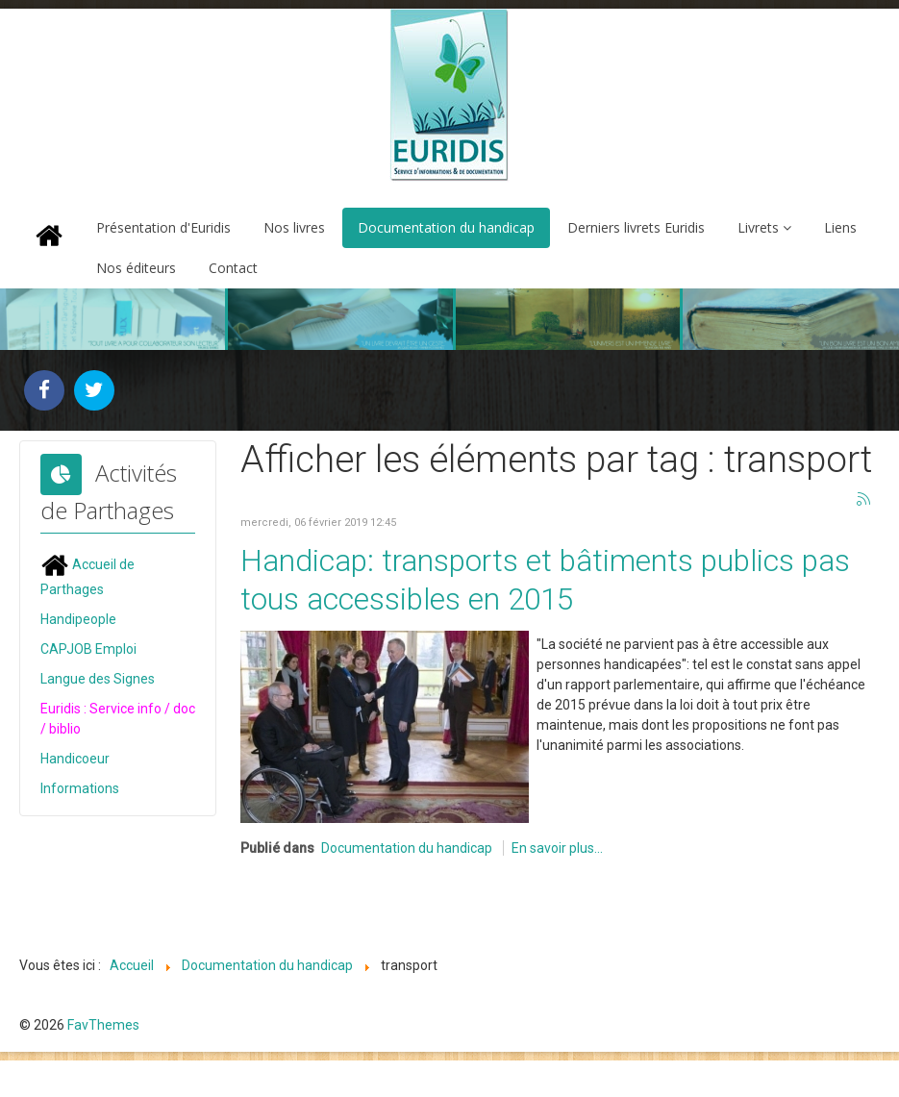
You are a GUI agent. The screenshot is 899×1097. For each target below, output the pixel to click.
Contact (233, 268)
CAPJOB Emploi (88, 648)
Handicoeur (75, 757)
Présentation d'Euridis (163, 227)
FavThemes (103, 1023)
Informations (79, 787)
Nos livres (294, 227)
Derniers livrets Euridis (636, 227)
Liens (840, 227)
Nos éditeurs (136, 268)
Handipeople (78, 618)
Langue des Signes (97, 678)
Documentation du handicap (446, 227)
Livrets (758, 227)
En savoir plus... (557, 846)
